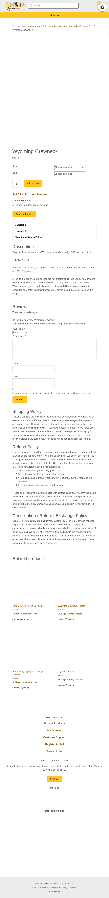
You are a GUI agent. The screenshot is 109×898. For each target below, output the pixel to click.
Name (16, 363)
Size (14, 166)
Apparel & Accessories (45, 26)
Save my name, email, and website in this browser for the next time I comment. (52, 393)
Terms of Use (55, 751)
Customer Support (54, 737)
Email (16, 376)
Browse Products (54, 723)
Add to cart (33, 183)
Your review (19, 336)
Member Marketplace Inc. (65, 884)
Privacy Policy (54, 891)
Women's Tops (86, 26)
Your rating (18, 329)
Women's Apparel (68, 26)
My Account (54, 730)
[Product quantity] (17, 183)
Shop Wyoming (15, 6)
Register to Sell (54, 744)
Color (15, 173)
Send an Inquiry (24, 214)
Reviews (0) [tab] (21, 231)
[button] (52, 15)
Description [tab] (21, 225)
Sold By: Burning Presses (29, 194)
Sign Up (54, 779)
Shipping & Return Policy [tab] (28, 237)
